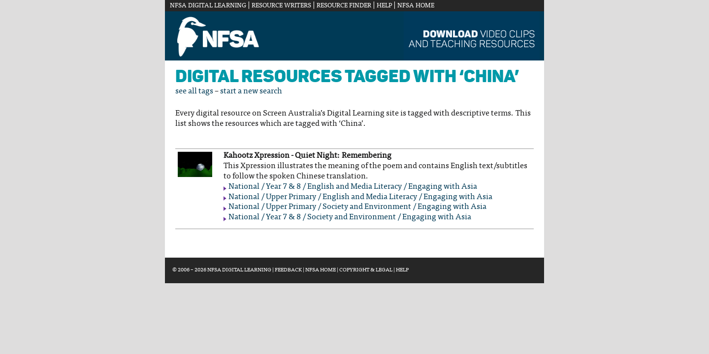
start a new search (251, 91)
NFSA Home (415, 6)
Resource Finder (344, 6)
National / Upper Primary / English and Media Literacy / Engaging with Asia (360, 197)
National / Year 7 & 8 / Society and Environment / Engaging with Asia (349, 217)
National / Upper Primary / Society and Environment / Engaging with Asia (357, 207)
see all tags (194, 91)
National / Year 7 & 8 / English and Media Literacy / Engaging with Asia (352, 187)
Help (384, 6)
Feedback (288, 270)
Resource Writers (281, 6)
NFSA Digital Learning (208, 6)
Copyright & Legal (365, 270)
